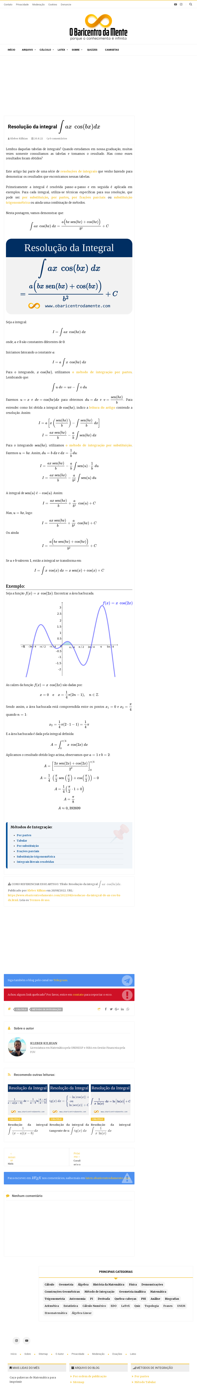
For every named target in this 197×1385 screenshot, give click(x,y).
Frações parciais (28, 851)
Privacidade (22, 4)
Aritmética (151, 166)
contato (78, 994)
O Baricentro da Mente (59, 1375)
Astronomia (152, 144)
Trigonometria (175, 137)
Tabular (22, 840)
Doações (117, 1287)
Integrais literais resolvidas (35, 862)
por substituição (35, 197)
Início (11, 49)
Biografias (165, 159)
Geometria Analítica (157, 130)
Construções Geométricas (161, 116)
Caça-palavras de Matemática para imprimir (33, 1313)
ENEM (162, 187)
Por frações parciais (148, 1327)
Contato (8, 4)
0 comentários (57, 138)
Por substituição (28, 846)
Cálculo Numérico (156, 173)
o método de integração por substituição (99, 445)
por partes (60, 197)
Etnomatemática (155, 194)
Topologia (175, 180)
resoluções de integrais (78, 171)
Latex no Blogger (84, 1348)
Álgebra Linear (154, 201)
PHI (173, 151)
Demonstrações (167, 109)
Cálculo (45, 49)
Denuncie (66, 4)
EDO (175, 173)
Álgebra (149, 94)
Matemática (152, 137)
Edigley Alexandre (150, 1375)
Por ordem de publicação (90, 1309)
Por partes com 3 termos (151, 1350)
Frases (148, 187)
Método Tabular (145, 1315)
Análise (149, 159)
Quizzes (92, 49)
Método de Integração (46, 1009)
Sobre (75, 49)
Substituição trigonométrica (36, 856)
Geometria (165, 87)
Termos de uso (39, 900)
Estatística (170, 166)
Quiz (160, 180)
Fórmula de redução (147, 1344)
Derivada (178, 144)
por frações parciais (89, 197)
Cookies (52, 4)
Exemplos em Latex (86, 1343)
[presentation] (79, 127)
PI (166, 144)
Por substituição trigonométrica (156, 1333)
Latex (61, 49)
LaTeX (148, 180)
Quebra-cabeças (155, 151)
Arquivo (27, 49)
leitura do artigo (102, 407)
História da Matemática (159, 102)
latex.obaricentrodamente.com (108, 1178)
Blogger (112, 1375)
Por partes (24, 835)
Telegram (60, 980)
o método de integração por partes (102, 372)
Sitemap (43, 1287)
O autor (60, 1287)
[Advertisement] (69, 87)
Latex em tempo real (87, 1337)
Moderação (38, 4)
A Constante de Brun (23, 1343)
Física (148, 109)
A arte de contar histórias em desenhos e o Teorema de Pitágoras (37, 1329)
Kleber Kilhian (36, 890)
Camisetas (112, 49)
